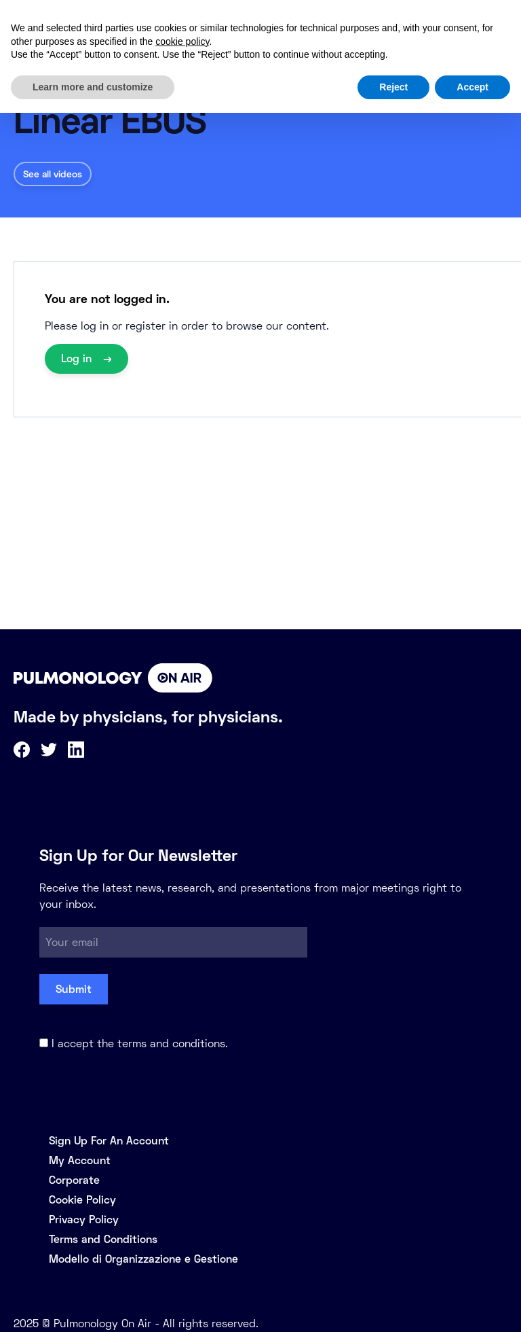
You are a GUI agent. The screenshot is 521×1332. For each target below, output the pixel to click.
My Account (80, 1160)
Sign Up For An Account (109, 1140)
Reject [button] (393, 87)
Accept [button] (472, 87)
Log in (78, 358)
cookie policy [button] (182, 41)
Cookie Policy (82, 1200)
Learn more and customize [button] (93, 87)
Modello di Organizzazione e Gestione (143, 1259)
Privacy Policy (84, 1219)
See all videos (52, 174)
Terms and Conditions (103, 1239)
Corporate (74, 1180)
